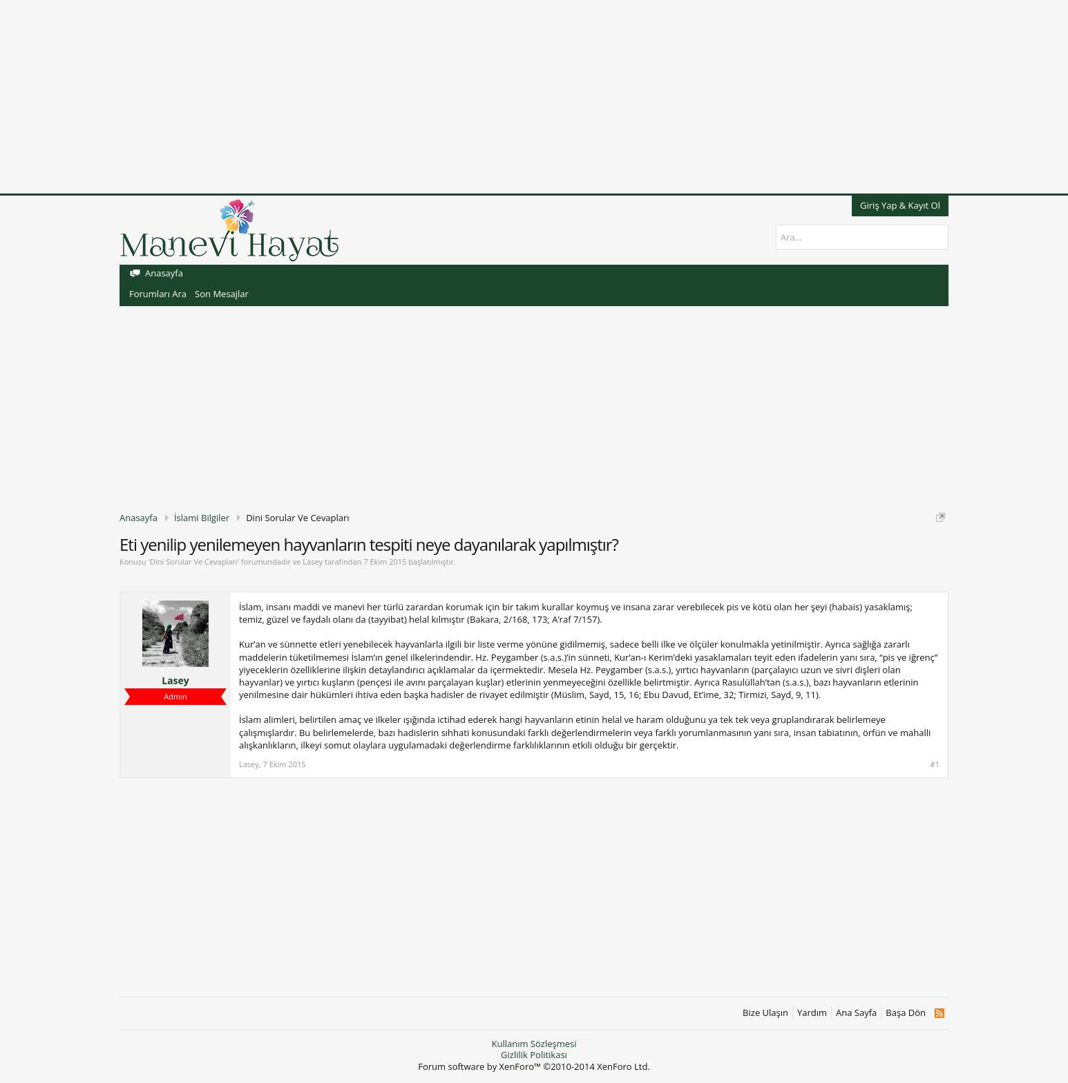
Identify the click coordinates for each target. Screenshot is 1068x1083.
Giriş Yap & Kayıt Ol (900, 205)
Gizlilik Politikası (534, 1054)
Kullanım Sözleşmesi (533, 1043)
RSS (939, 1013)
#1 (935, 764)
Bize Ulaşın (765, 1013)
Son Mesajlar (222, 294)
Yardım (812, 1013)
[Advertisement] (414, 97)
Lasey (313, 561)
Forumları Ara (158, 294)
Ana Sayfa (856, 1013)
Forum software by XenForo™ (534, 1066)
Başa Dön (906, 1013)
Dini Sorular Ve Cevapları (193, 561)
